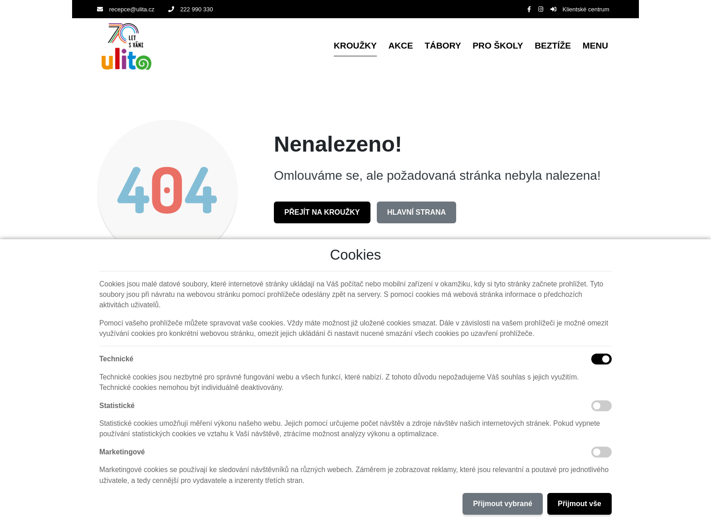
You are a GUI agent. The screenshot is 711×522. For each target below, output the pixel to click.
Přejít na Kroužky (322, 212)
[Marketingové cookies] (601, 452)
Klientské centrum (579, 9)
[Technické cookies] (601, 359)
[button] (595, 47)
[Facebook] (529, 9)
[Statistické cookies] (601, 405)
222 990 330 (190, 9)
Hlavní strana (416, 212)
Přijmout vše (579, 503)
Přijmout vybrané (502, 503)
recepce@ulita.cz (126, 9)
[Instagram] (540, 9)
